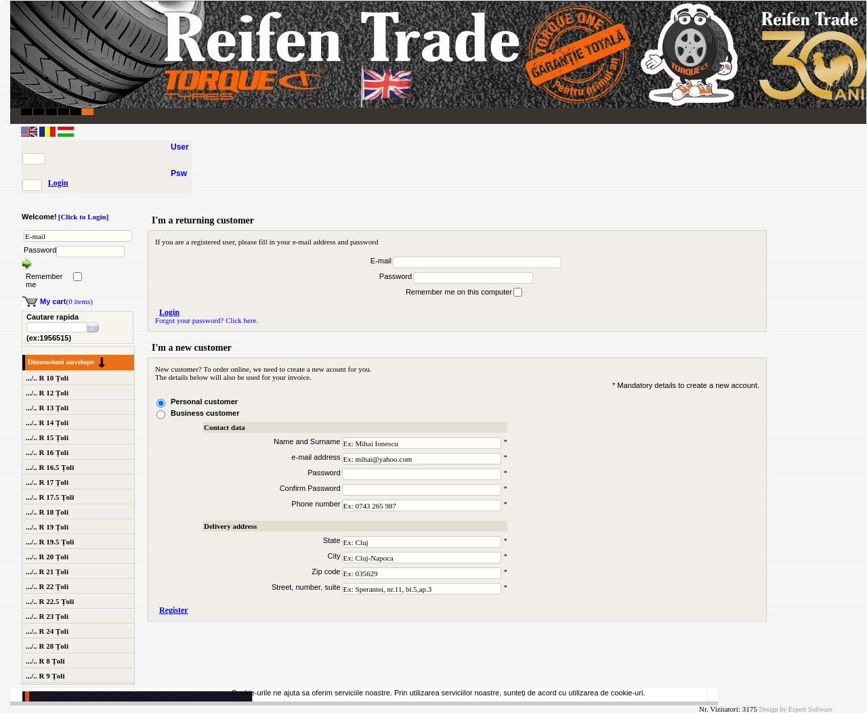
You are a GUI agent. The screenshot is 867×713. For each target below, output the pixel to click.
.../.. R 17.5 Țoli (50, 497)
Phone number (315, 504)
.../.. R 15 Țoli (47, 437)
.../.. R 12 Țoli (47, 393)
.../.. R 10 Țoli (47, 378)
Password (40, 250)
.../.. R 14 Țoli (47, 422)
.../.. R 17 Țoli (47, 482)
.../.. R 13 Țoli (47, 408)
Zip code (326, 571)
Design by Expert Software (795, 709)
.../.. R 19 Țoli (47, 527)
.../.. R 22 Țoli (47, 586)
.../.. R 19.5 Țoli (50, 542)
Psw (179, 173)
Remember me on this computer (459, 292)
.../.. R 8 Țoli (45, 661)
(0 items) (66, 301)
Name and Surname (307, 441)
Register (173, 610)
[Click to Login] (83, 217)
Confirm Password (310, 488)
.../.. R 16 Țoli (47, 452)
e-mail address (315, 457)
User (180, 147)
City (334, 556)
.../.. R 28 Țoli (47, 646)
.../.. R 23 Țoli (47, 616)
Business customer (205, 413)
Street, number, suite (306, 587)
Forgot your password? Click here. (206, 320)
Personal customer (204, 401)
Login (58, 183)
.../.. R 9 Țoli (45, 676)
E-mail (381, 261)
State (332, 540)
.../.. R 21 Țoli (47, 571)
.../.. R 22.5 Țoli (50, 601)
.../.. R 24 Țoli (47, 631)
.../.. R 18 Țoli (47, 512)
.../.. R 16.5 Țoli (50, 467)
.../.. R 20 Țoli (47, 557)
